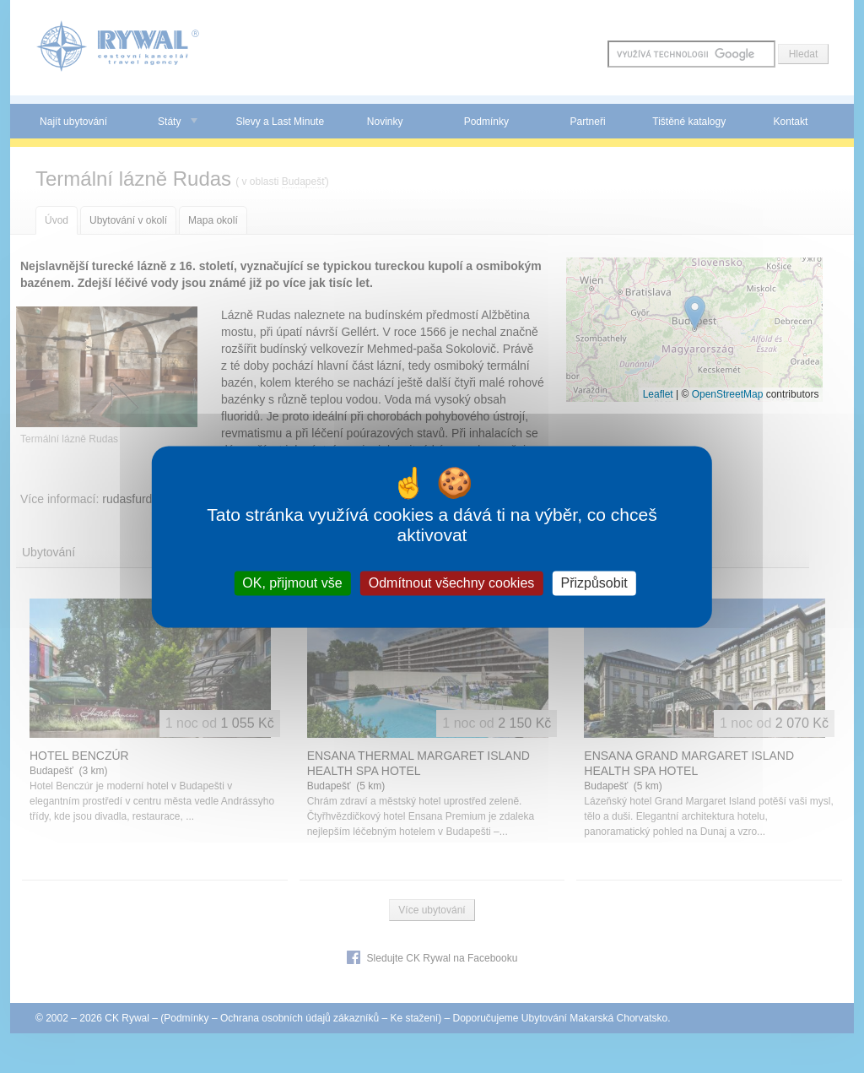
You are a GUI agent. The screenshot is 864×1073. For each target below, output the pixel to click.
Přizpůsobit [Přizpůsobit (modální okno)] (593, 583)
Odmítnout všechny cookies (452, 583)
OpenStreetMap (728, 394)
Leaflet (658, 394)
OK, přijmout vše (292, 583)
